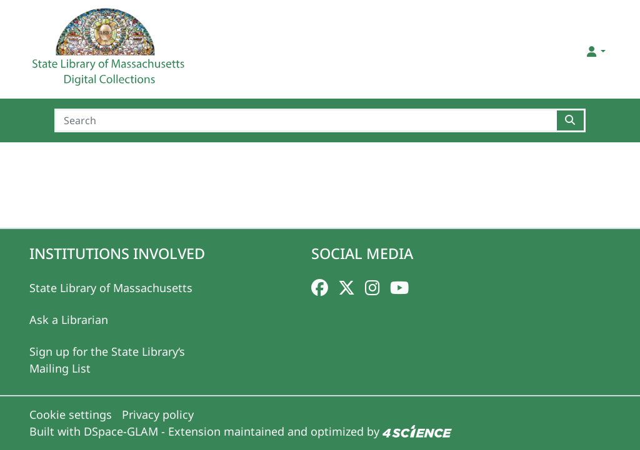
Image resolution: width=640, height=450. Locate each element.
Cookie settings (70, 414)
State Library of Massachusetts (110, 287)
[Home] (110, 52)
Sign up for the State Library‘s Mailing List (107, 360)
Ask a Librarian (68, 319)
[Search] (305, 120)
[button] (595, 51)
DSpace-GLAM (121, 431)
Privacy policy (158, 414)
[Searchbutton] (571, 120)
